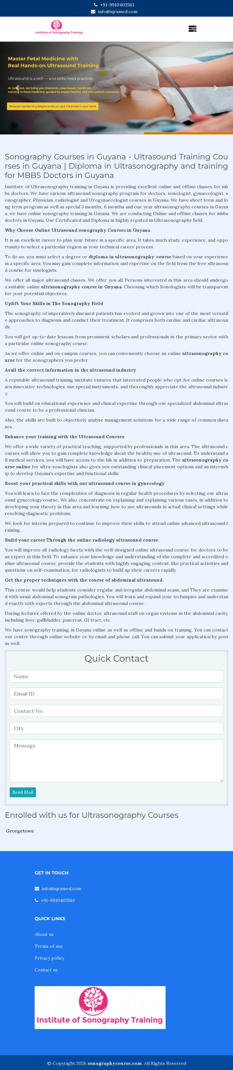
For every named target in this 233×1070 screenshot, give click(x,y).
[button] (17, 88)
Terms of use (49, 946)
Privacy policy (49, 958)
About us (44, 934)
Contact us (46, 970)
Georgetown (20, 831)
